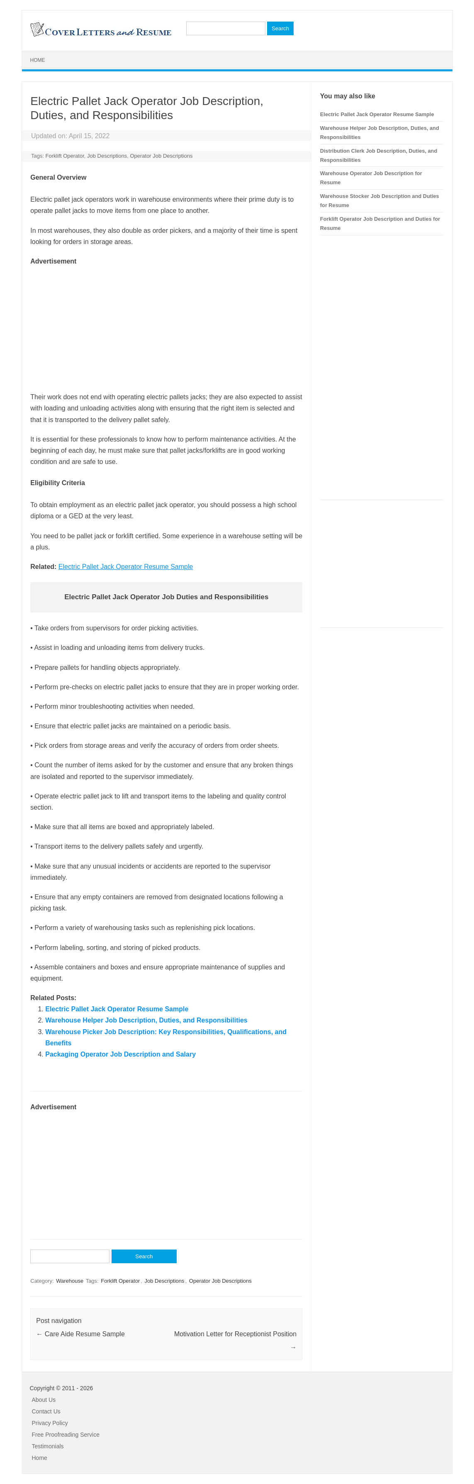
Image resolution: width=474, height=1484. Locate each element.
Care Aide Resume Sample (80, 1334)
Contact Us (46, 1411)
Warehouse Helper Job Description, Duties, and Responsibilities (146, 1020)
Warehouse (69, 1281)
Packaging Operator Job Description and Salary (120, 1054)
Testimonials (48, 1446)
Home (37, 60)
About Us (44, 1399)
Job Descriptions (107, 156)
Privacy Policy (50, 1423)
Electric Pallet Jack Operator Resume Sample (125, 566)
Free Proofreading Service (66, 1434)
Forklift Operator (65, 156)
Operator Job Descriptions (161, 156)
